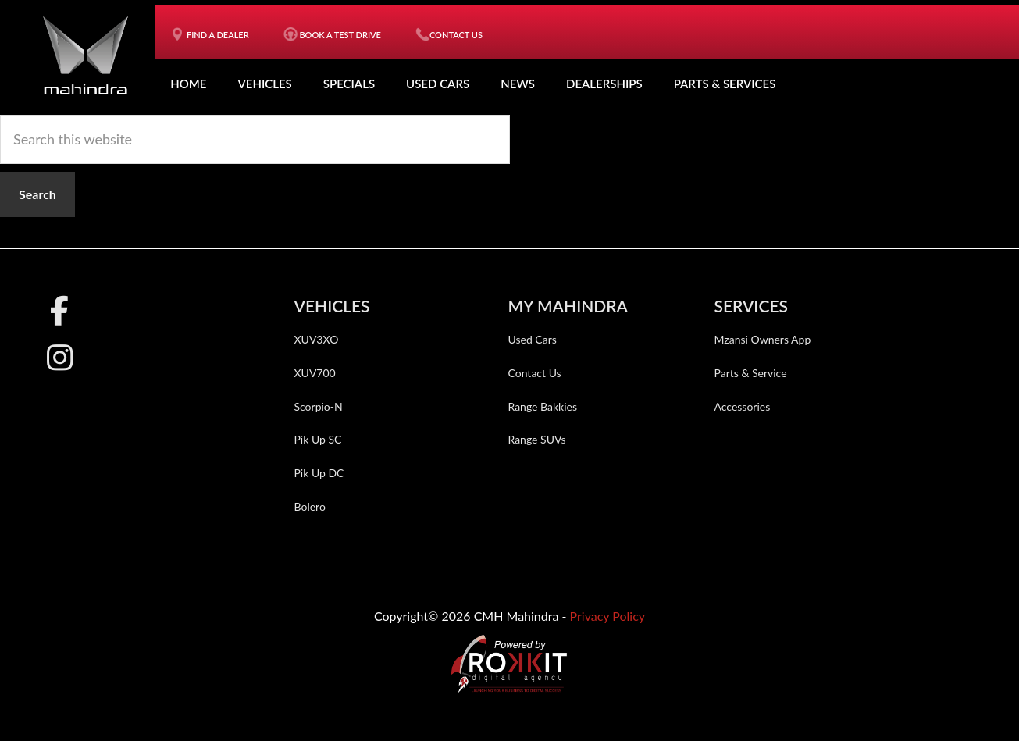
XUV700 (315, 372)
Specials (349, 84)
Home (188, 84)
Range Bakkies (543, 405)
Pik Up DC (319, 472)
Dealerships (604, 84)
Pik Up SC (318, 439)
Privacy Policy (608, 614)
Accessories (742, 405)
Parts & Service (750, 372)
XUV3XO (316, 339)
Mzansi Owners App (762, 339)
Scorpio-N (318, 405)
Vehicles (264, 84)
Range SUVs (537, 439)
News (518, 84)
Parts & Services (725, 84)
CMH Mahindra (85, 54)
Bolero (310, 505)
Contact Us (534, 372)
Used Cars (437, 84)
